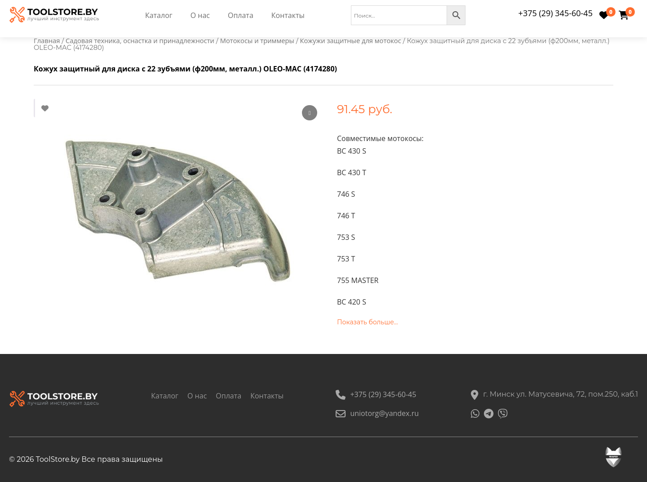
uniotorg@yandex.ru (377, 413)
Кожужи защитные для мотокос (350, 40)
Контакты (288, 15)
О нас (200, 15)
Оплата (240, 15)
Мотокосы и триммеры (257, 40)
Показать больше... (367, 322)
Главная (47, 40)
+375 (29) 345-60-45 (555, 13)
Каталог (159, 15)
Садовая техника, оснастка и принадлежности (140, 40)
